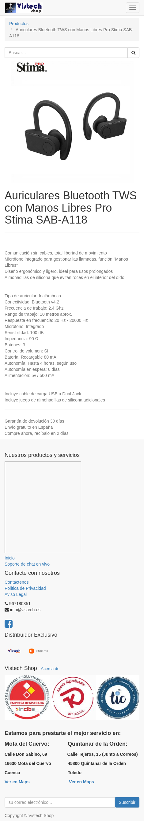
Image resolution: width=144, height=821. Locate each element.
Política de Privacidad (25, 588)
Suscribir (127, 802)
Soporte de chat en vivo (27, 564)
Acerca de (50, 668)
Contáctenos (17, 582)
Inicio (10, 557)
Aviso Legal (16, 594)
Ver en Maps (17, 781)
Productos (18, 23)
